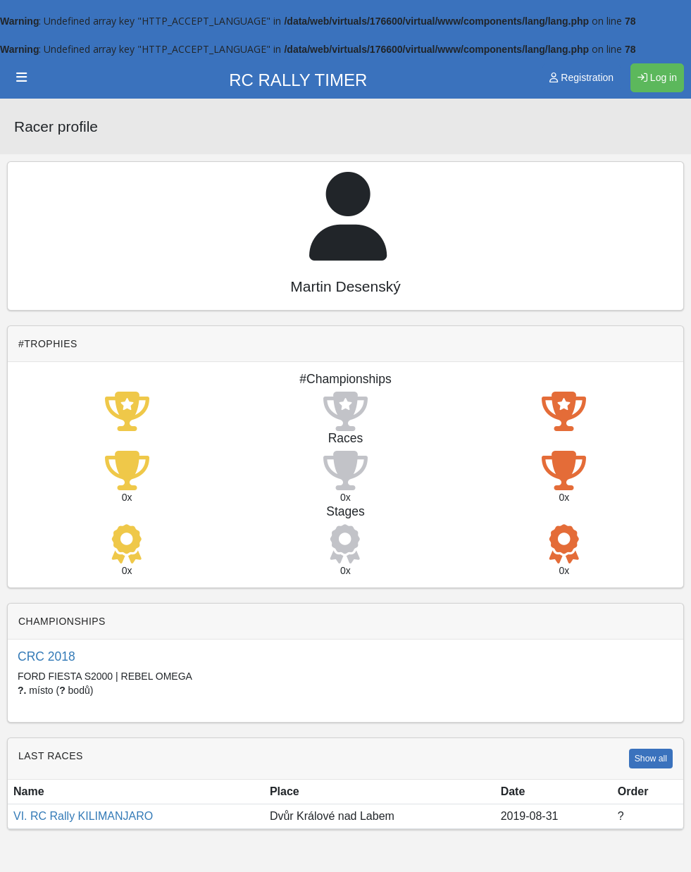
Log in (657, 77)
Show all (651, 759)
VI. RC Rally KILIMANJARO (83, 816)
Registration (581, 77)
